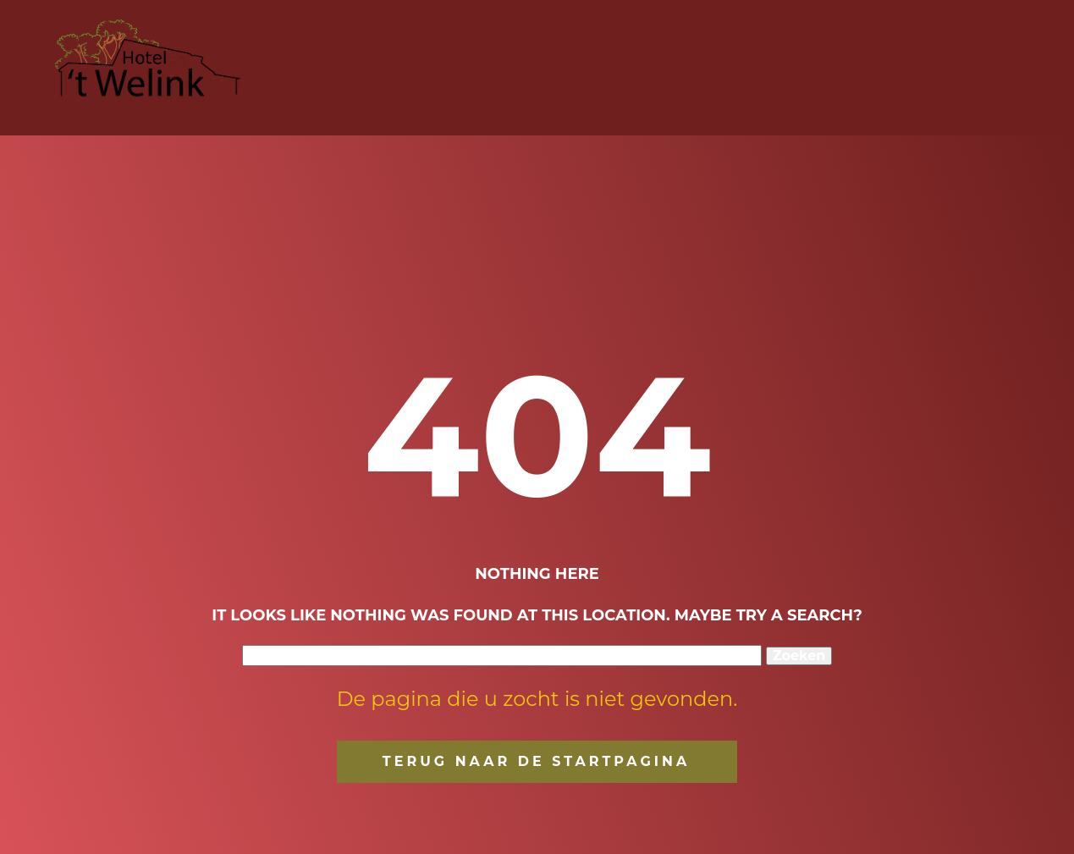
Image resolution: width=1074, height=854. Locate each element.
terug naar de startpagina (536, 761)
